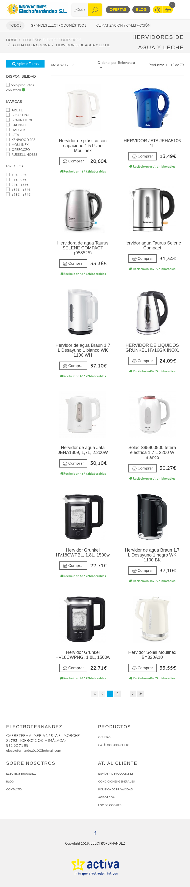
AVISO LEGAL (107, 797)
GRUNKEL (16, 125)
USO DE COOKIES (109, 805)
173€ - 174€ (18, 194)
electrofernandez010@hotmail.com (33, 750)
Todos (15, 25)
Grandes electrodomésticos (58, 25)
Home (11, 40)
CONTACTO (14, 789)
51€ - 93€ (16, 180)
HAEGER (15, 130)
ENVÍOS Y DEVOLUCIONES (116, 773)
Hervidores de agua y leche (83, 45)
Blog (141, 9)
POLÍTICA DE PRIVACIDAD (115, 789)
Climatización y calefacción (123, 25)
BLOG (10, 781)
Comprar (73, 161)
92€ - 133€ (17, 185)
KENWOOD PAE (21, 140)
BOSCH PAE (18, 115)
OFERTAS (104, 737)
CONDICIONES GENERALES (116, 781)
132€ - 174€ (18, 190)
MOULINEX (17, 145)
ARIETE (14, 110)
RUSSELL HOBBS (22, 155)
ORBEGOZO (18, 150)
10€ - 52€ (16, 175)
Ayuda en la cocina (31, 45)
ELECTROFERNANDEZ (21, 773)
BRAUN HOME (19, 120)
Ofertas (118, 9)
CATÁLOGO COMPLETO (113, 745)
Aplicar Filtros (25, 64)
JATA (12, 135)
